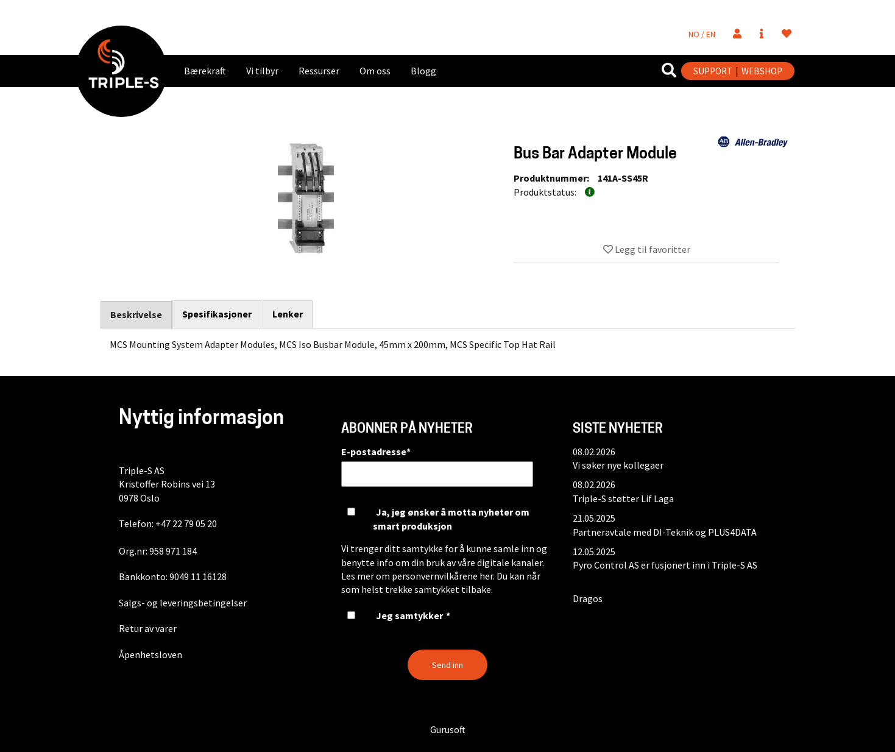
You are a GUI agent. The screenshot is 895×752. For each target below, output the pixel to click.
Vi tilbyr (262, 71)
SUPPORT (712, 71)
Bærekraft (205, 71)
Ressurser (319, 71)
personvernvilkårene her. (443, 576)
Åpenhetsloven (150, 654)
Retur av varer (148, 628)
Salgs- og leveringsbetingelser (183, 603)
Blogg (423, 71)
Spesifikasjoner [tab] (217, 314)
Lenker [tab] (288, 314)
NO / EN (701, 34)
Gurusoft (447, 729)
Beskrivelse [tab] (136, 314)
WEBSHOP (761, 71)
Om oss (375, 71)
